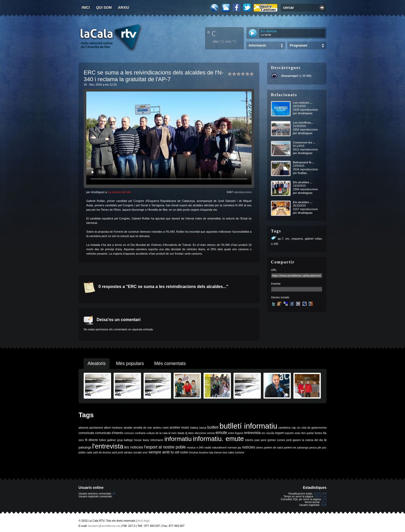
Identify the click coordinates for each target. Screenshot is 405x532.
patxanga (302, 447)
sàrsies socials (133, 452)
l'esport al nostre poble (165, 447)
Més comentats (170, 363)
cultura (150, 433)
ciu (298, 427)
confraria (140, 433)
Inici (86, 7)
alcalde (128, 427)
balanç (194, 427)
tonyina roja (206, 452)
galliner (111, 440)
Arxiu (123, 7)
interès (249, 440)
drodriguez (305, 113)
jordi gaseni (293, 440)
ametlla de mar (142, 427)
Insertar (276, 283)
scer (145, 452)
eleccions (200, 433)
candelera (284, 427)
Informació (257, 45)
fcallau (302, 172)
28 (113, 493)
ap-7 (280, 238)
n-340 (274, 243)
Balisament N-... (303, 162)
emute (221, 432)
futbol (102, 440)
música (191, 447)
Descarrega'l (289, 75)
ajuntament (96, 427)
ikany (146, 440)
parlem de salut (273, 447)
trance (218, 452)
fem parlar (307, 433)
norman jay (234, 447)
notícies (248, 447)
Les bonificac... (303, 122)
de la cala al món (165, 433)
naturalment (219, 447)
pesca (313, 447)
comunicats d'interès (109, 433)
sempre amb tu (161, 452)
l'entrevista (107, 446)
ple (319, 447)
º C (211, 33)
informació (157, 440)
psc (324, 447)
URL (274, 269)
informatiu (178, 438)
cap (293, 427)
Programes (298, 45)
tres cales (228, 452)
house (138, 440)
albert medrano (113, 427)
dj (186, 433)
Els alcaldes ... (302, 182)
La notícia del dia (119, 192)
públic (82, 452)
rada (89, 452)
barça (202, 427)
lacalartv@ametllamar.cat (104, 525)
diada (180, 433)
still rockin (181, 452)
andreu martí (161, 427)
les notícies (133, 447)
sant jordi (117, 452)
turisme (239, 452)
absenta (83, 427)
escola (270, 433)
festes (318, 433)
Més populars (130, 363)
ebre (191, 433)
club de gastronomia (313, 427)
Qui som (104, 7)
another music (179, 427)
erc (287, 238)
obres (259, 447)
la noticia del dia (312, 440)
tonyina (193, 452)
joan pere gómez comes (270, 440)
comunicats (86, 433)
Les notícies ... (303, 102)
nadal (207, 447)
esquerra (297, 238)
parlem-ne (290, 447)
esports (289, 433)
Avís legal (143, 520)
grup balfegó (125, 440)
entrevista (252, 433)
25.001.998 (320, 493)
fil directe (91, 440)
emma (211, 433)
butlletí (213, 427)
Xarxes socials (280, 297)
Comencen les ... (304, 142)
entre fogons (235, 433)
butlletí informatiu (248, 426)
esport (279, 433)
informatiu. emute (218, 438)
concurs (129, 433)
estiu (298, 433)
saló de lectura (102, 452)
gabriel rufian (313, 238)
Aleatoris (97, 363)
